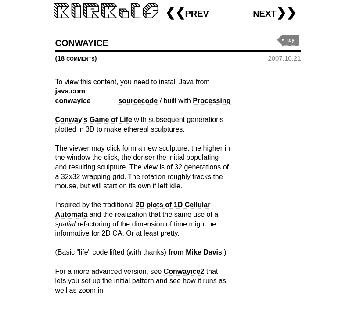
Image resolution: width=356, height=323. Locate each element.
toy (291, 40)
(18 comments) (76, 58)
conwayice (82, 42)
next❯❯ (274, 12)
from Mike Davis (195, 252)
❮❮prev (187, 12)
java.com (70, 91)
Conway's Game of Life (93, 119)
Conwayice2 (184, 271)
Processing (211, 100)
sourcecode (138, 100)
